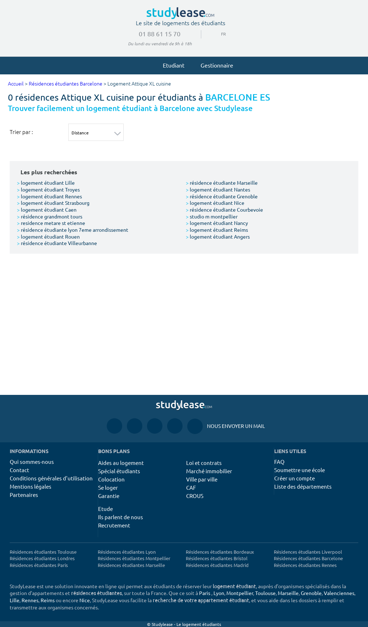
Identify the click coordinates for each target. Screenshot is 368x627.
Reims (48, 600)
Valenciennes (339, 593)
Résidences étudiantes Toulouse (43, 552)
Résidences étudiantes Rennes (305, 565)
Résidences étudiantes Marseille (131, 565)
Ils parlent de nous (120, 516)
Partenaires (24, 494)
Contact (19, 469)
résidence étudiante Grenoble (222, 196)
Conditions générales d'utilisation (51, 478)
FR (220, 34)
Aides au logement (121, 462)
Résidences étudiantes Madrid (217, 565)
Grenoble (311, 593)
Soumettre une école (299, 469)
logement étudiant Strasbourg (53, 202)
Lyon (218, 593)
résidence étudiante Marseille (222, 182)
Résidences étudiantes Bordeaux (220, 552)
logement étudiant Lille (46, 182)
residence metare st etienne (51, 223)
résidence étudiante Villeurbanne (57, 243)
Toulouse (265, 593)
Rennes (30, 600)
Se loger (108, 487)
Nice (84, 600)
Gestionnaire (213, 65)
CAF (191, 487)
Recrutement (114, 525)
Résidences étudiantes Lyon (127, 552)
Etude (105, 508)
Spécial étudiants (119, 470)
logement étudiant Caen (47, 209)
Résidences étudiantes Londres (42, 558)
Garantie (108, 495)
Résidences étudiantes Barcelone (65, 84)
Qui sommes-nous (32, 461)
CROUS (194, 495)
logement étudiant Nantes (218, 189)
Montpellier (239, 593)
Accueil (16, 84)
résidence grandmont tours (49, 216)
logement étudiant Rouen (48, 236)
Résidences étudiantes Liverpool (308, 552)
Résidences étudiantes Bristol (217, 558)
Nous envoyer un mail (226, 426)
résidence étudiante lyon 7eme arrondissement (72, 229)
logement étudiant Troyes (48, 189)
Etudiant (170, 65)
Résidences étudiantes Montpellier (134, 558)
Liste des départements (303, 486)
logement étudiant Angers (218, 236)
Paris (204, 593)
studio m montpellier (212, 216)
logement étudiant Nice (215, 202)
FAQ (279, 461)
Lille (14, 600)
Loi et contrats (204, 462)
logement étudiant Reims (217, 229)
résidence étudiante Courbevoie (224, 209)
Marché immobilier (209, 470)
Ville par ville (201, 479)
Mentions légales (30, 486)
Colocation (111, 479)
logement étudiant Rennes (49, 196)
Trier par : (21, 131)
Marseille (288, 593)
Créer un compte (294, 478)
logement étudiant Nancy (217, 223)
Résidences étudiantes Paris (39, 565)
